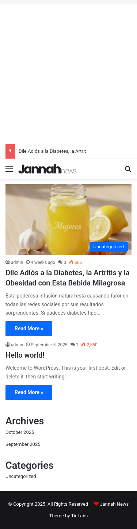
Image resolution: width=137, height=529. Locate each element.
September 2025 (23, 444)
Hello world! (25, 355)
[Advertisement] (68, 72)
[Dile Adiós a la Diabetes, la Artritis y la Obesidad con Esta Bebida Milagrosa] (68, 219)
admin (17, 262)
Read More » (29, 328)
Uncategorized (20, 476)
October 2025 (19, 432)
